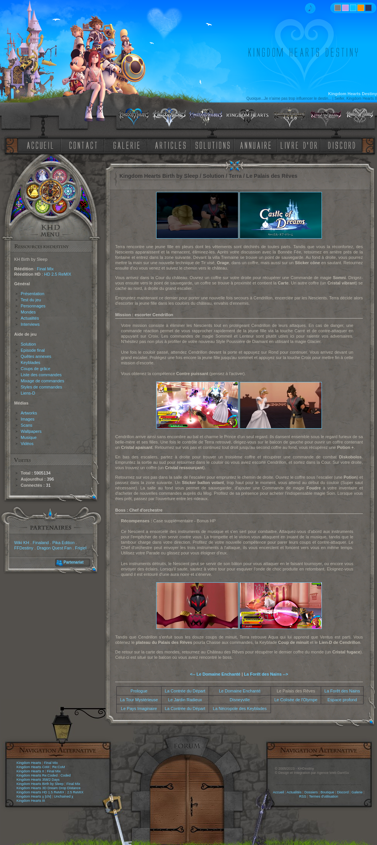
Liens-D (28, 393)
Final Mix (45, 268)
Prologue (139, 691)
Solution (28, 344)
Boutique (328, 792)
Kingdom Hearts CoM (32, 767)
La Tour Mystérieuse (139, 699)
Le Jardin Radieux (185, 699)
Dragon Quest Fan (54, 548)
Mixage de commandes (42, 381)
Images (27, 419)
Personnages (33, 306)
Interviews (30, 324)
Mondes (28, 312)
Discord (343, 792)
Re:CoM (58, 767)
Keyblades (30, 362)
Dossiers (311, 792)
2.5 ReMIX (75, 792)
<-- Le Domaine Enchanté (215, 674)
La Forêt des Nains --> (266, 674)
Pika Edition (63, 542)
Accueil (278, 792)
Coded (65, 775)
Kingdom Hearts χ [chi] (33, 796)
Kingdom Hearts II (30, 771)
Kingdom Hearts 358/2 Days (38, 780)
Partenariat (73, 562)
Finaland (41, 542)
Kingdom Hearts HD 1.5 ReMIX (40, 792)
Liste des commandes (41, 374)
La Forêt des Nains (342, 691)
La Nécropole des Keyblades (240, 708)
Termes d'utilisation (323, 796)
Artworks (29, 413)
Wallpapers (31, 431)
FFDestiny (23, 548)
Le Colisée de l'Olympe (296, 699)
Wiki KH (21, 542)
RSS (303, 796)
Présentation (32, 293)
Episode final (33, 350)
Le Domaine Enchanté (240, 691)
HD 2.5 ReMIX (57, 274)
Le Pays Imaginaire (139, 708)
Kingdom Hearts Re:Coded (37, 775)
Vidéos (27, 443)
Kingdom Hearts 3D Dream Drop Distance (48, 788)
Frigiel (80, 548)
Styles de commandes (41, 387)
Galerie (356, 792)
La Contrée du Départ (185, 691)
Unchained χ (63, 796)
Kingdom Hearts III (30, 801)
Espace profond (342, 699)
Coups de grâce (36, 368)
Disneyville (240, 699)
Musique (29, 437)
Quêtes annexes (36, 356)
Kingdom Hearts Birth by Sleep (40, 784)
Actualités (30, 318)
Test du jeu (31, 299)
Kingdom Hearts (28, 763)
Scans (27, 425)
